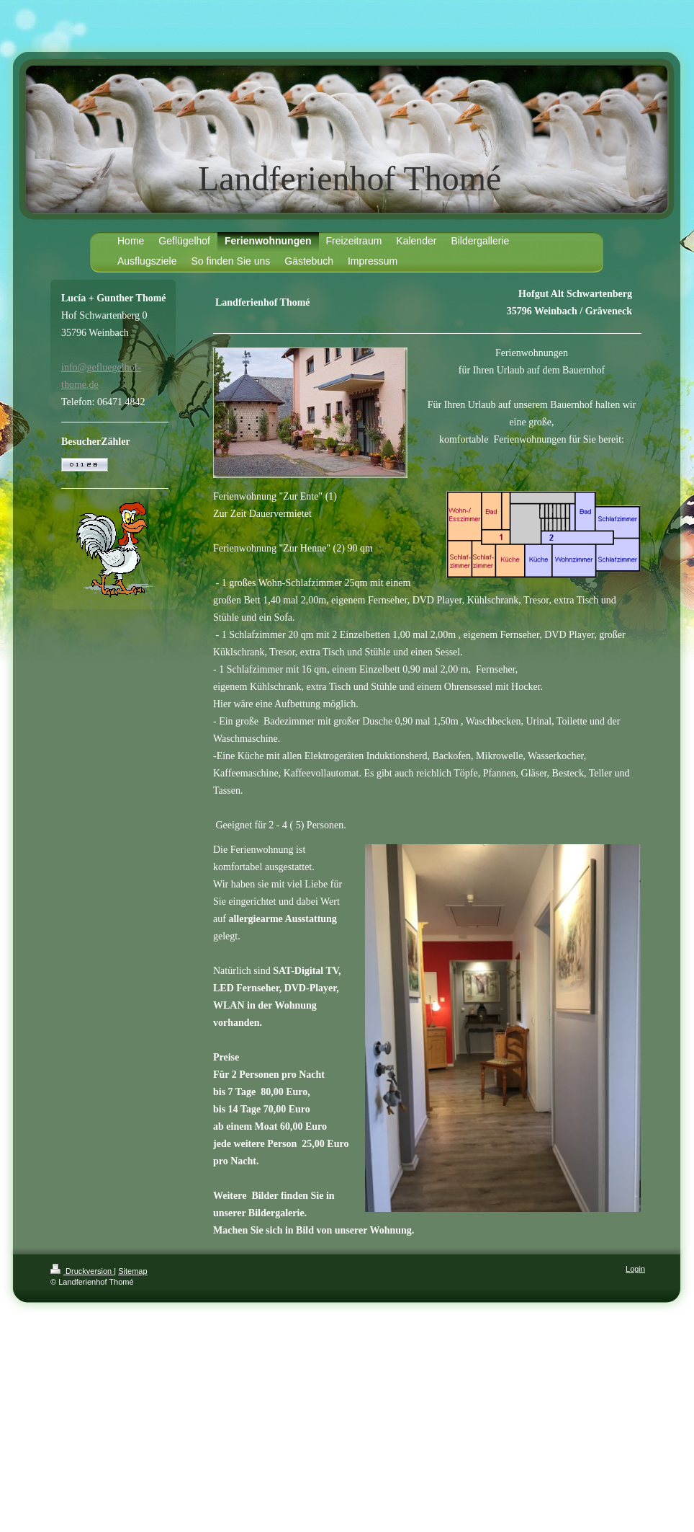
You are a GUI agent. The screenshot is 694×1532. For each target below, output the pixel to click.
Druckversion (82, 1271)
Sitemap (132, 1271)
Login (635, 1269)
